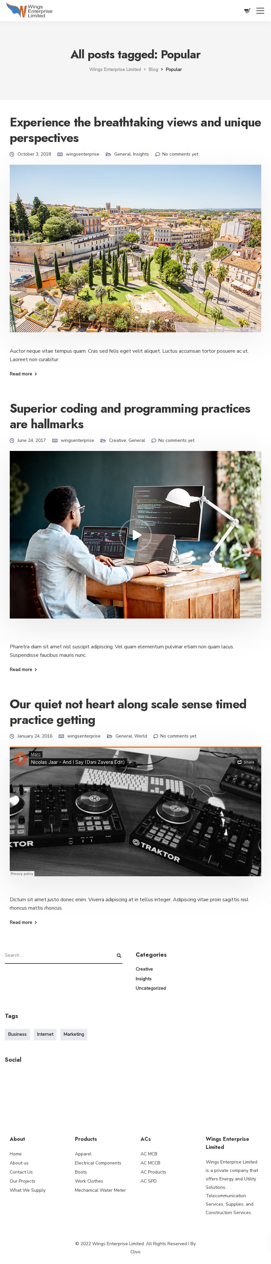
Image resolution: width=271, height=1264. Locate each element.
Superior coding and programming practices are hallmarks (130, 416)
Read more (21, 374)
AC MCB (149, 1154)
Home (16, 1154)
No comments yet (180, 154)
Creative (117, 440)
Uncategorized (151, 988)
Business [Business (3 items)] (17, 1034)
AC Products (153, 1172)
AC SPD (149, 1181)
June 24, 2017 (32, 440)
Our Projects (22, 1181)
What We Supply (27, 1190)
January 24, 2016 (35, 736)
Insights (141, 154)
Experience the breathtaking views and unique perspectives (135, 130)
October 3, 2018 (34, 154)
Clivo (135, 1252)
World (140, 736)
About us (19, 1163)
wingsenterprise (82, 154)
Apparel (83, 1154)
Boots (81, 1172)
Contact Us (21, 1172)
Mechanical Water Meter (100, 1190)
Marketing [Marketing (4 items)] (74, 1034)
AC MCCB (150, 1163)
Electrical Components (98, 1163)
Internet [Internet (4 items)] (45, 1034)
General (122, 154)
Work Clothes (89, 1181)
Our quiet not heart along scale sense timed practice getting (128, 711)
